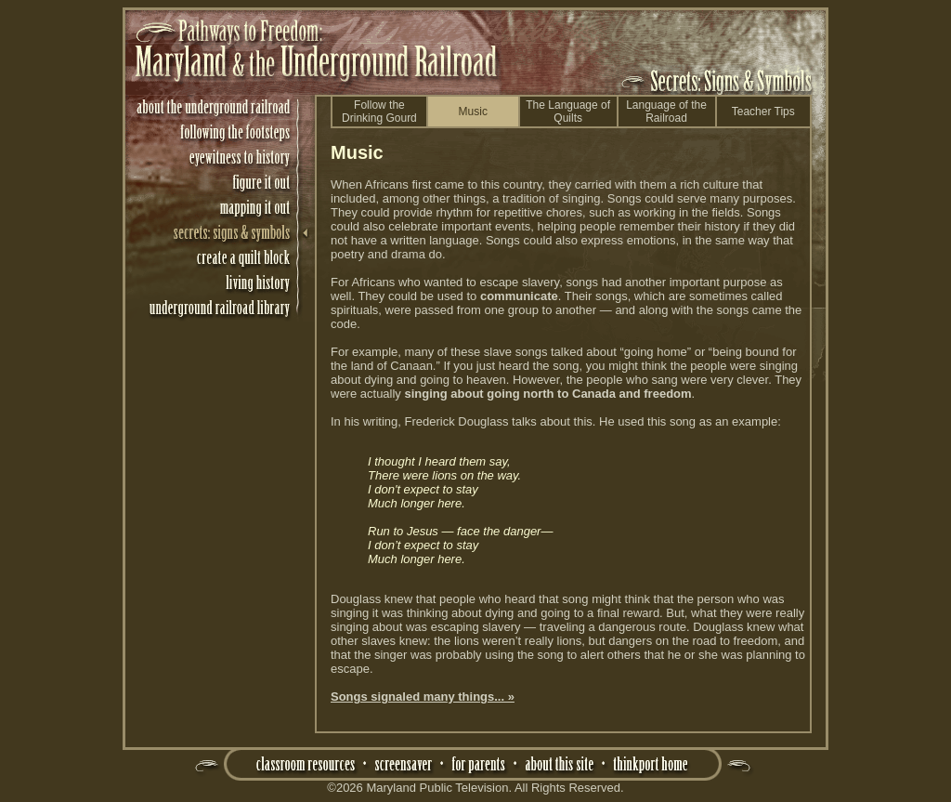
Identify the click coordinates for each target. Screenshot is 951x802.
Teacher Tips (763, 111)
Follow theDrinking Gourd (379, 112)
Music (473, 111)
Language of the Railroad (666, 112)
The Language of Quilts (568, 112)
